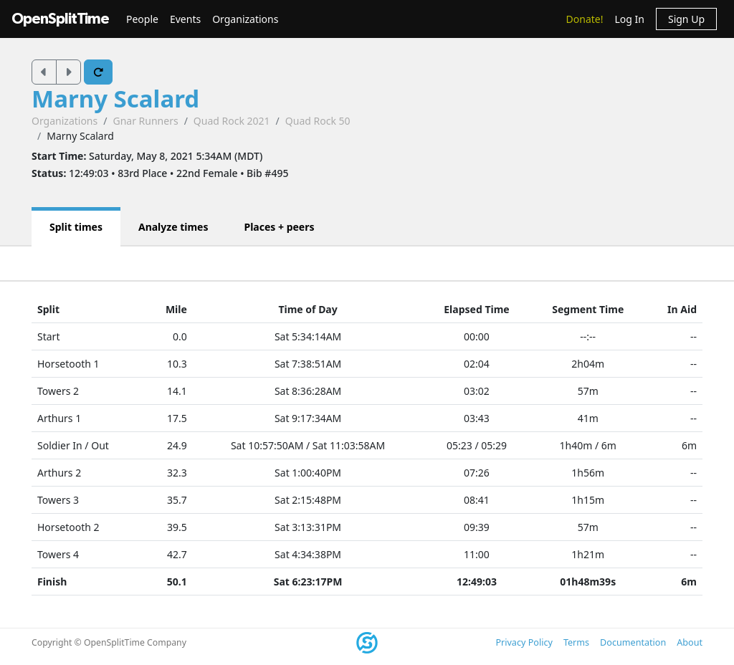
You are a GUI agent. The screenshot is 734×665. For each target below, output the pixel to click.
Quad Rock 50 (318, 121)
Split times (76, 227)
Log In (629, 19)
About (689, 642)
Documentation (633, 642)
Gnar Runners (145, 121)
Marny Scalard (115, 98)
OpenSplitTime (60, 19)
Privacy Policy (523, 642)
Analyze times (173, 227)
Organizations (245, 19)
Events (185, 19)
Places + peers (279, 227)
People (142, 19)
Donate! (585, 19)
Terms (576, 642)
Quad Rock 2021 (232, 121)
